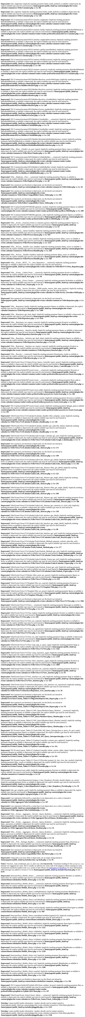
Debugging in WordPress (58, 868)
